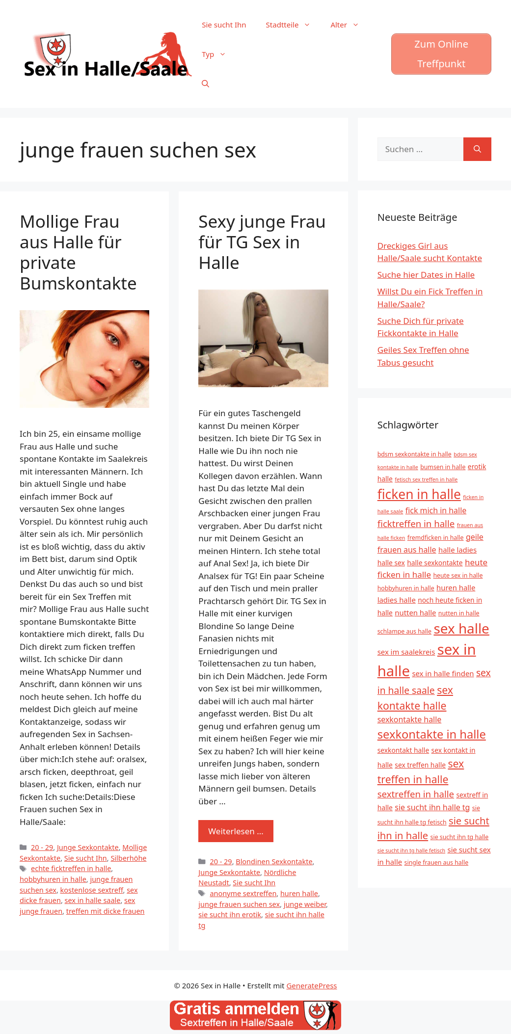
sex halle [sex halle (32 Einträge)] (461, 628)
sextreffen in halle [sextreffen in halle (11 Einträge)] (415, 794)
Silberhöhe (128, 858)
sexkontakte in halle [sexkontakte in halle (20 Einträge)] (431, 734)
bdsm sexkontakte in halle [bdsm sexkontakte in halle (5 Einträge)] (414, 454)
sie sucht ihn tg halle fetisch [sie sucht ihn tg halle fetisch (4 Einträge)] (411, 850)
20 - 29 (42, 847)
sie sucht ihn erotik (229, 914)
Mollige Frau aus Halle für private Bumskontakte (78, 252)
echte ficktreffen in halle (71, 868)
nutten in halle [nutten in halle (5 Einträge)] (459, 613)
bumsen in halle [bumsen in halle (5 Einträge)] (442, 467)
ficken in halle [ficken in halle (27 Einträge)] (419, 494)
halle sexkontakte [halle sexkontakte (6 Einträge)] (434, 562)
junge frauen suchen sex (239, 904)
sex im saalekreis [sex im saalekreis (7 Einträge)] (406, 652)
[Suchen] (477, 149)
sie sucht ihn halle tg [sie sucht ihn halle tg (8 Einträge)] (432, 807)
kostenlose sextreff (91, 890)
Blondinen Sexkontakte (274, 861)
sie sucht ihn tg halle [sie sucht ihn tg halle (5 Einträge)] (459, 837)
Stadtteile (293, 24)
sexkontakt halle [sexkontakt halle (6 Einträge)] (403, 750)
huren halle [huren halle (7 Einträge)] (455, 587)
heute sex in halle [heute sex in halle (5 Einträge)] (458, 575)
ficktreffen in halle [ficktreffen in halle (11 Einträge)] (416, 523)
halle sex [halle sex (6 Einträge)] (391, 562)
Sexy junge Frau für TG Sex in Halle (262, 242)
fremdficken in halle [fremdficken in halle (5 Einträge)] (435, 537)
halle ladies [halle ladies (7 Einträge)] (457, 550)
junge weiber (305, 904)
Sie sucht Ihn (224, 24)
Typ (219, 54)
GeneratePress (311, 985)
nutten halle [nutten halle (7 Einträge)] (415, 612)
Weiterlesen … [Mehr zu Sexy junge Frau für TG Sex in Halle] (235, 831)
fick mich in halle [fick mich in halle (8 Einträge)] (435, 510)
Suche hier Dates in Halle (426, 274)
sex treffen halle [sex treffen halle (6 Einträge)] (420, 764)
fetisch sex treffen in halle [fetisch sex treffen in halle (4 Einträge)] (426, 479)
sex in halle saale (93, 900)
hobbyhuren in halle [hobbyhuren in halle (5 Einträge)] (405, 588)
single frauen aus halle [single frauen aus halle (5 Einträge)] (436, 862)
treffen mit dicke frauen (105, 911)
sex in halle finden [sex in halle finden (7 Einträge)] (443, 673)
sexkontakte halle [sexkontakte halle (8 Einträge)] (409, 719)
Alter (349, 24)
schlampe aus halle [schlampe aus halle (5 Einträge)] (404, 631)
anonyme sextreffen (243, 893)
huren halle (299, 893)
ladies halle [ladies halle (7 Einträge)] (396, 600)
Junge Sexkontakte (88, 847)
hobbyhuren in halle (53, 879)
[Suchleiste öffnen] (205, 83)
